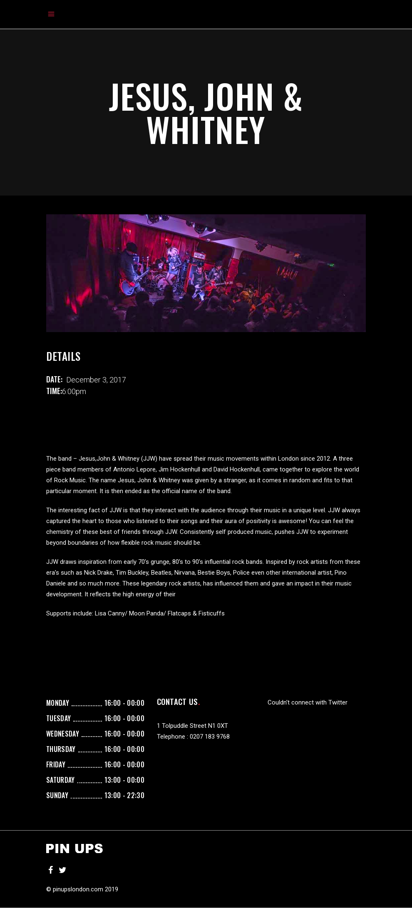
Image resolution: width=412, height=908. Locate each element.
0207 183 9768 (210, 736)
